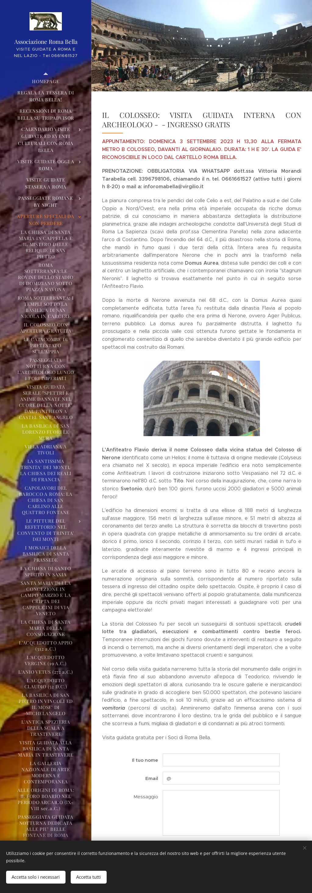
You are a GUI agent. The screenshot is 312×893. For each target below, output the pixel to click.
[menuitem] (46, 81)
